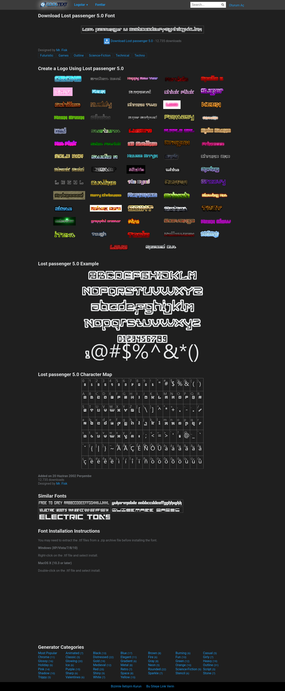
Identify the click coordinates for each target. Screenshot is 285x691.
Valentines (75, 677)
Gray (153, 661)
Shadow (46, 673)
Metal (127, 665)
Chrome (46, 657)
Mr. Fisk (61, 50)
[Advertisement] (19, 72)
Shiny (99, 673)
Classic (73, 657)
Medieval (102, 665)
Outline (79, 55)
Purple (73, 669)
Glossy (45, 661)
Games (64, 55)
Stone (209, 673)
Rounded (157, 669)
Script (209, 669)
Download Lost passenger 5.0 (128, 41)
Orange (183, 665)
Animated (74, 653)
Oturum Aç (236, 5)
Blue (126, 653)
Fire (152, 657)
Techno (140, 55)
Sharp (72, 673)
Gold (99, 661)
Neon (154, 665)
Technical (122, 55)
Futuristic (46, 55)
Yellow (128, 677)
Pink (44, 669)
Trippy (44, 677)
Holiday (45, 665)
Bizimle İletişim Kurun (126, 686)
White (99, 677)
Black (99, 653)
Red (98, 669)
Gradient (129, 661)
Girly (208, 657)
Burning (183, 653)
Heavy (210, 661)
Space (127, 673)
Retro (126, 669)
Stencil (182, 673)
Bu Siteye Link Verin (160, 686)
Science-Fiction (100, 55)
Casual (210, 653)
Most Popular (47, 653)
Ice (70, 665)
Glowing (74, 661)
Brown (154, 653)
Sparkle (155, 673)
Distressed (103, 657)
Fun (181, 657)
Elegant (129, 657)
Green (183, 661)
